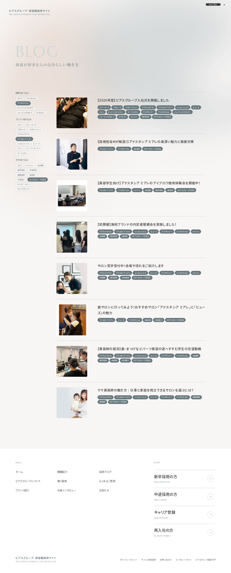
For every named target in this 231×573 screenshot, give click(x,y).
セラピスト (40, 112)
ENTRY (206, 12)
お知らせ (104, 490)
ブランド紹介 (22, 490)
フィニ (19, 148)
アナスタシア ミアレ (24, 139)
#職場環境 (21, 175)
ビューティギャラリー (33, 148)
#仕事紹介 (21, 179)
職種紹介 (62, 471)
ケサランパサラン (23, 134)
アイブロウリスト (23, 103)
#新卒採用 (21, 170)
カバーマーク (31, 125)
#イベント (29, 165)
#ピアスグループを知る (37, 179)
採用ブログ (105, 471)
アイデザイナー (31, 98)
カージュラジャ (22, 153)
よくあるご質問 (107, 481)
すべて (19, 98)
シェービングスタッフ (24, 112)
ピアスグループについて (27, 481)
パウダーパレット (35, 129)
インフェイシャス (23, 143)
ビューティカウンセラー (25, 107)
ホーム (19, 471)
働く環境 (62, 481)
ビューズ (36, 143)
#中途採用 (33, 170)
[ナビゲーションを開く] (219, 12)
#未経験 (40, 165)
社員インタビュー (66, 490)
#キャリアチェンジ (23, 189)
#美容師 (32, 175)
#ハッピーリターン (24, 184)
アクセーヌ (21, 129)
